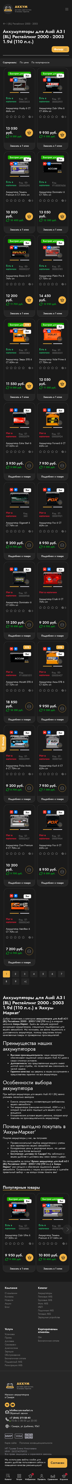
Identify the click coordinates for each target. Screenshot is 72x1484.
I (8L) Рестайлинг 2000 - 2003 (20, 23)
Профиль (41, 1477)
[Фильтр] (3, 743)
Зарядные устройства (49, 1317)
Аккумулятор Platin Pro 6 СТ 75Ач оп (51, 277)
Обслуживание (12, 1355)
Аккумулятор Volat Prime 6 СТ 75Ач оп (52, 361)
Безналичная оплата (15, 1358)
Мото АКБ (43, 1303)
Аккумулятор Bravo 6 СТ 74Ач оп (18, 277)
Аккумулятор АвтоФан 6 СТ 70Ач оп (18, 930)
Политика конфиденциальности (35, 1443)
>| (25, 981)
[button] (67, 1229)
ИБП (40, 1307)
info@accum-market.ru (21, 1410)
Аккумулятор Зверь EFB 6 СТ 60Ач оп (19, 361)
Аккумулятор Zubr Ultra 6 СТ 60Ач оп (52, 110)
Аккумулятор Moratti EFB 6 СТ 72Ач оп (19, 683)
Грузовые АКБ (45, 1300)
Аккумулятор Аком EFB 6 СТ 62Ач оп (51, 683)
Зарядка (9, 1351)
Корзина (64, 1477)
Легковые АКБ (45, 1296)
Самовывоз (10, 1344)
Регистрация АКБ (13, 1365)
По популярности (40, 62)
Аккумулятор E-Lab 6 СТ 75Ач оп (51, 600)
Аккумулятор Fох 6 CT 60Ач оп (50, 524)
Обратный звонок (18, 1413)
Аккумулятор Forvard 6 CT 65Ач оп (52, 445)
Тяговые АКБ (44, 1314)
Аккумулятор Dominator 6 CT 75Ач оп (52, 193)
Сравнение (53, 1477)
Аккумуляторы (45, 1293)
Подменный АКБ (13, 1362)
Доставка (9, 1341)
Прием (8, 1337)
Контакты (9, 1296)
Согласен (57, 1463)
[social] (7, 1405)
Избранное (30, 1477)
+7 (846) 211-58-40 (20, 1418)
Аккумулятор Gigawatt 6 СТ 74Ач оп (18, 524)
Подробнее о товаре (19, 476)
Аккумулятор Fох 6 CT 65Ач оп (50, 847)
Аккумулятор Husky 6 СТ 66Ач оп (18, 110)
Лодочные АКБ (46, 1310)
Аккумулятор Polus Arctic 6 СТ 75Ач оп (18, 767)
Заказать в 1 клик (19, 146)
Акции (8, 1303)
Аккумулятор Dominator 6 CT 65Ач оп (18, 604)
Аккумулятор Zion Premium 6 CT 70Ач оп (19, 847)
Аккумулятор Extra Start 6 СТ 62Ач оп (18, 445)
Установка (10, 1334)
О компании (11, 1293)
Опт (39, 1337)
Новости (9, 1300)
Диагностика (11, 1348)
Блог (7, 1307)
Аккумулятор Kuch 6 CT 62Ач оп (51, 767)
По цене (24, 62)
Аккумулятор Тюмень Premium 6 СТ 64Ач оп (17, 193)
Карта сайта (11, 1443)
